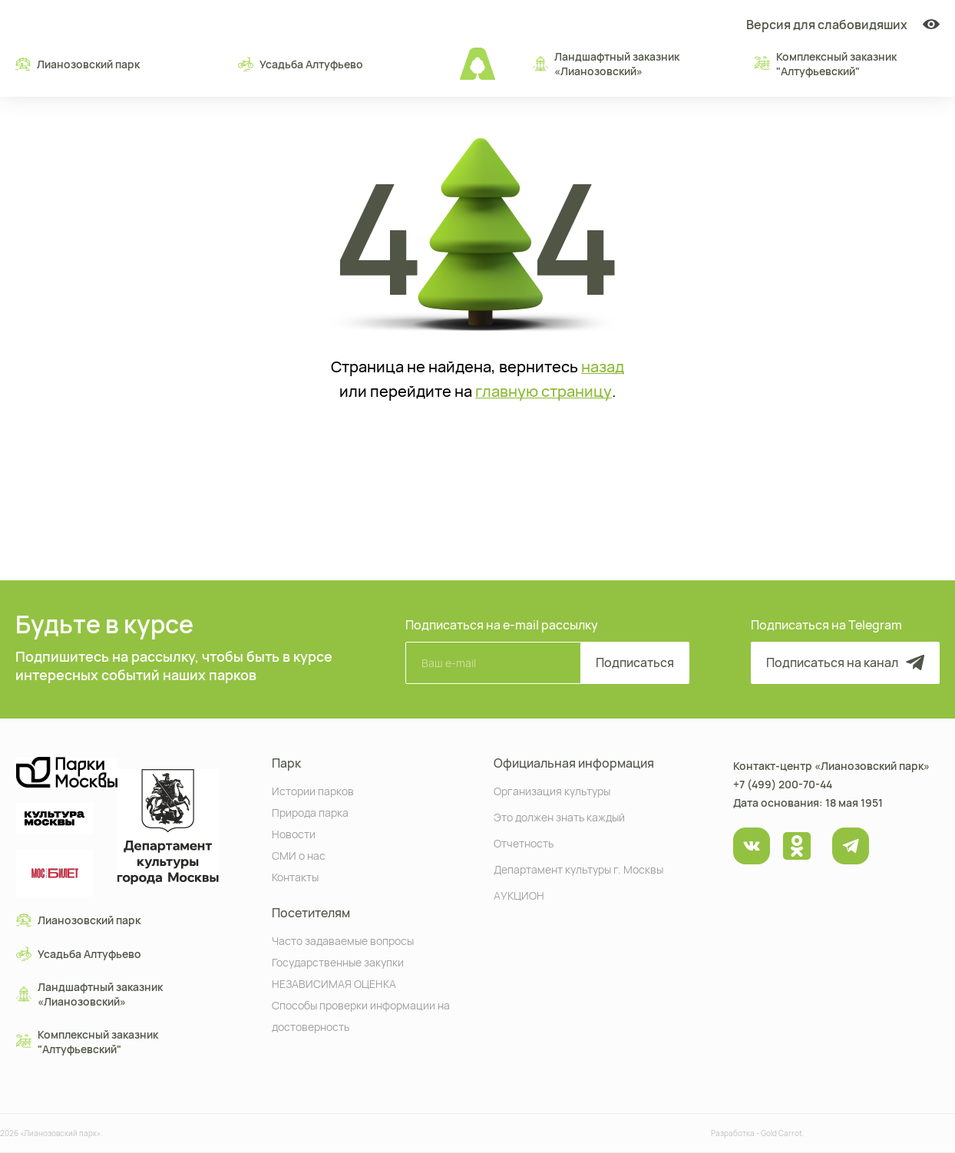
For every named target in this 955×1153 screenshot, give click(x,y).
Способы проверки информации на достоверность (361, 1015)
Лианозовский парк (77, 63)
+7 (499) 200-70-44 (782, 784)
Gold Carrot (781, 1133)
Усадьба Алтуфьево (300, 63)
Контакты (295, 876)
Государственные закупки (338, 961)
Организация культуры (552, 790)
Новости (294, 833)
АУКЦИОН (519, 894)
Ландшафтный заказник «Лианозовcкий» (606, 63)
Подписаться (635, 662)
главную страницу (543, 391)
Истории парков (313, 790)
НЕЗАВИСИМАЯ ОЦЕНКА (334, 982)
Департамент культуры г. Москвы (578, 868)
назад (602, 367)
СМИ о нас (298, 854)
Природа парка (310, 811)
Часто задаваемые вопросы (343, 940)
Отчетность (524, 842)
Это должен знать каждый (559, 816)
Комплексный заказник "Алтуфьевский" (826, 63)
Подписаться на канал (845, 662)
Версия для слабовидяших (843, 24)
